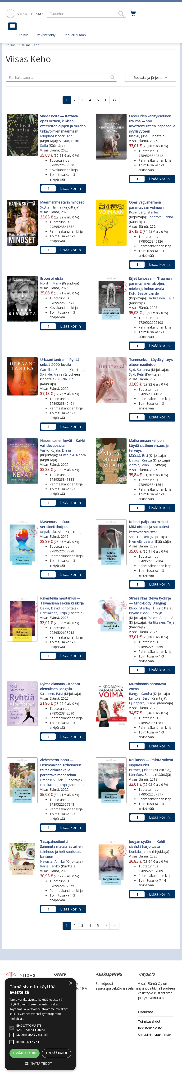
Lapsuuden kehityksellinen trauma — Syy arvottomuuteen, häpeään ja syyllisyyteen (152, 123)
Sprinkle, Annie (51, 374)
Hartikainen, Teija (161, 298)
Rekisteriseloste (150, 1028)
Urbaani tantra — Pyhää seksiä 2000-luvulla (59, 362)
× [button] (70, 983)
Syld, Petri (136, 374)
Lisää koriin (70, 188)
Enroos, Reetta (140, 460)
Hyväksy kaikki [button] (24, 1053)
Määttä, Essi (138, 455)
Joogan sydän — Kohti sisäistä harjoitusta (147, 844)
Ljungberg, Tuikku (142, 703)
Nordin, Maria (50, 283)
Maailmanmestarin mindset (62, 202)
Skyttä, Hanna (50, 207)
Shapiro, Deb (139, 536)
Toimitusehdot (149, 1021)
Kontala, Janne (140, 851)
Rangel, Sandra (140, 693)
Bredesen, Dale (52, 780)
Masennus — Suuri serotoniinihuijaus (55, 524)
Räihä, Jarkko (50, 866)
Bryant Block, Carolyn (145, 613)
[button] (121, 14)
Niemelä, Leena (141, 541)
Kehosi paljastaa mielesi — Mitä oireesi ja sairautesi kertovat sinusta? (151, 526)
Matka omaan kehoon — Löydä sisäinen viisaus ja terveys (148, 445)
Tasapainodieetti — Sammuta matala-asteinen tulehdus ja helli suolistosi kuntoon (61, 849)
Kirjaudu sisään (74, 35)
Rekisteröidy (46, 35)
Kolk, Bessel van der (144, 293)
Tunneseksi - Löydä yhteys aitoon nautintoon (151, 362)
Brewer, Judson (140, 770)
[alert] (40, 1024)
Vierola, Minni (139, 465)
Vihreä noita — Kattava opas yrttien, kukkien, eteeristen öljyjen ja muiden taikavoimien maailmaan (63, 123)
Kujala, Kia (65, 379)
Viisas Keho (31, 45)
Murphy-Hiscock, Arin (56, 136)
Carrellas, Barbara (54, 369)
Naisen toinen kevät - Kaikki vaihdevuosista (62, 443)
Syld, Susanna (139, 369)
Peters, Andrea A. (161, 617)
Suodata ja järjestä (150, 77)
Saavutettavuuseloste (154, 1034)
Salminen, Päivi (51, 693)
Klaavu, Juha (138, 136)
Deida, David (50, 608)
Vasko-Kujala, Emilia (55, 450)
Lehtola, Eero (139, 698)
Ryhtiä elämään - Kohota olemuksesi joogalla (60, 686)
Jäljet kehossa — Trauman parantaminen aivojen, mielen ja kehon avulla (150, 283)
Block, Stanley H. (142, 608)
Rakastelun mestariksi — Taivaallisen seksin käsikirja (62, 600)
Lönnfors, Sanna (160, 217)
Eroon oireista (51, 278)
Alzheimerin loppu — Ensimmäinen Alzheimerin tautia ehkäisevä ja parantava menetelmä (60, 767)
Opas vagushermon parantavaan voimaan (146, 204)
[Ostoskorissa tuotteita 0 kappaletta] (133, 13)
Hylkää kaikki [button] (56, 1053)
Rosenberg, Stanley (144, 212)
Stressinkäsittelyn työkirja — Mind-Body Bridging (150, 600)
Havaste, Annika (52, 861)
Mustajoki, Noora (72, 455)
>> (114, 100)
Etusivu (24, 35)
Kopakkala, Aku (52, 531)
